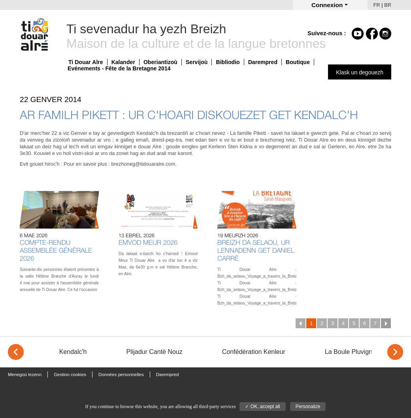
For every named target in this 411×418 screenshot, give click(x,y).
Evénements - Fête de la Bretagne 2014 (119, 68)
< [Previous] (16, 352)
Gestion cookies (70, 374)
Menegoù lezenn (24, 374)
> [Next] (395, 352)
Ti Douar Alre (85, 62)
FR (376, 5)
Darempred (262, 62)
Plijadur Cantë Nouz (154, 351)
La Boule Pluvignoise (354, 351)
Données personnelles (121, 374)
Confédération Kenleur (253, 351)
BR (387, 5)
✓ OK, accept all (262, 406)
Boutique (298, 62)
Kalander (123, 62)
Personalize (308, 406)
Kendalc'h (73, 351)
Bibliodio (227, 62)
